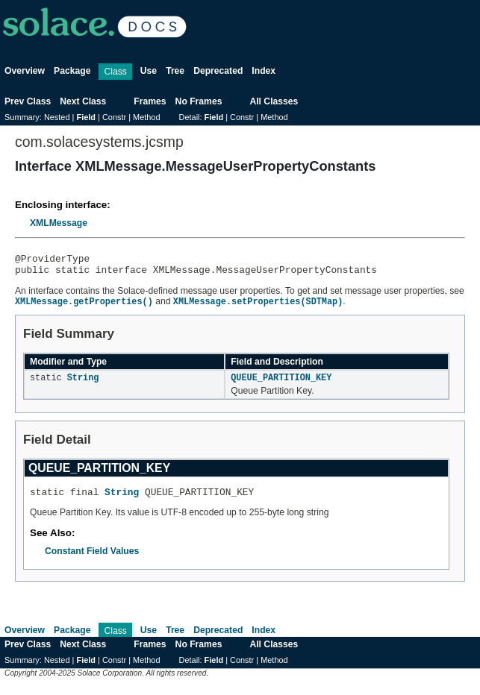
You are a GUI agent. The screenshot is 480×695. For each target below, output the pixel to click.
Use (148, 71)
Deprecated (218, 71)
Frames (150, 101)
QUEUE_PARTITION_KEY (281, 384)
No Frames (198, 101)
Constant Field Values (92, 560)
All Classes (273, 101)
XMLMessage (58, 223)
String (83, 384)
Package (72, 71)
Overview (24, 71)
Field (86, 117)
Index (263, 71)
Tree (175, 71)
